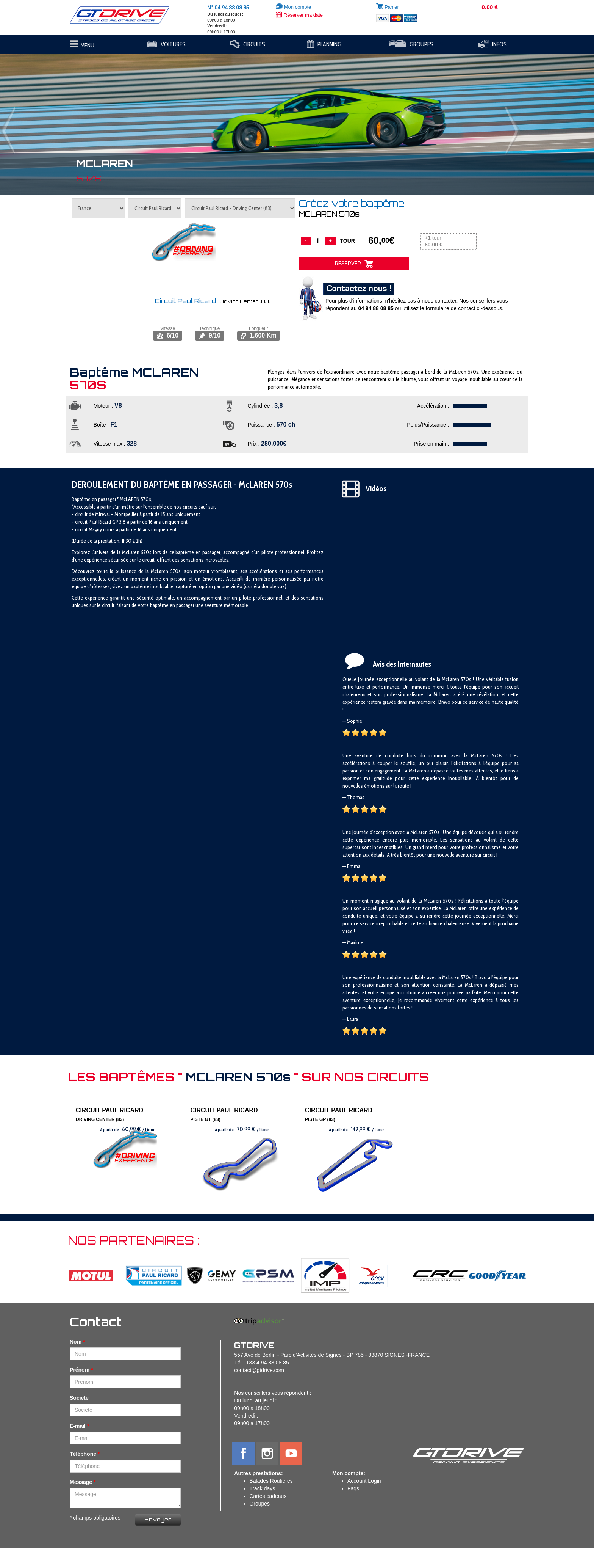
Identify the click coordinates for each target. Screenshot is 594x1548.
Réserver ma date (299, 15)
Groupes (259, 1504)
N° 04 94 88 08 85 (228, 8)
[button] (44, 121)
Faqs (353, 1488)
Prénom (79, 1370)
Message (81, 1482)
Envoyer (158, 1519)
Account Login (364, 1481)
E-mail (78, 1426)
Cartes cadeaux (267, 1496)
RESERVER (354, 264)
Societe (79, 1398)
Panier (392, 7)
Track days (262, 1488)
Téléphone (83, 1454)
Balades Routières (270, 1481)
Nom (75, 1342)
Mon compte (293, 7)
